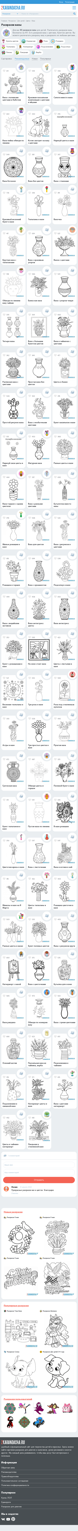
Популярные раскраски (16, 1305)
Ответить (14, 1193)
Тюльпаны (8, 47)
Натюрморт (25, 47)
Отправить (39, 1180)
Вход (61, 2)
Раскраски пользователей (18, 1399)
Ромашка (57, 41)
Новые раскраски (13, 1212)
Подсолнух (63, 47)
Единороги (6, 1502)
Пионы (6, 52)
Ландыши (21, 52)
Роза (43, 41)
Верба (36, 52)
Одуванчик (28, 41)
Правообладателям (10, 1476)
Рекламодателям (8, 1472)
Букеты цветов (9, 41)
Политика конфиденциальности (15, 1485)
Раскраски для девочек (11, 1506)
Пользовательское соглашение (14, 1481)
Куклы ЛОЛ (6, 1498)
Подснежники (44, 47)
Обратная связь (8, 1467)
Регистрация (69, 2)
